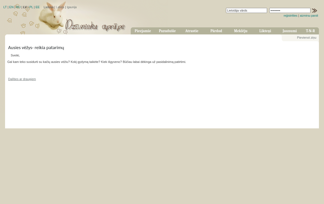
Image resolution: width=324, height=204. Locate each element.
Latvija (60, 7)
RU (18, 7)
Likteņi (265, 31)
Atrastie (191, 31)
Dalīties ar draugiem (22, 79)
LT (5, 7)
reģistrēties (291, 15)
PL (31, 7)
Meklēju (241, 31)
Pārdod (216, 31)
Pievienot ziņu (306, 37)
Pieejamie (143, 31)
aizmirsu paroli (309, 15)
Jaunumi (290, 31)
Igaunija (72, 7)
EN (11, 7)
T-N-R (310, 31)
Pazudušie (167, 31)
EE (37, 7)
